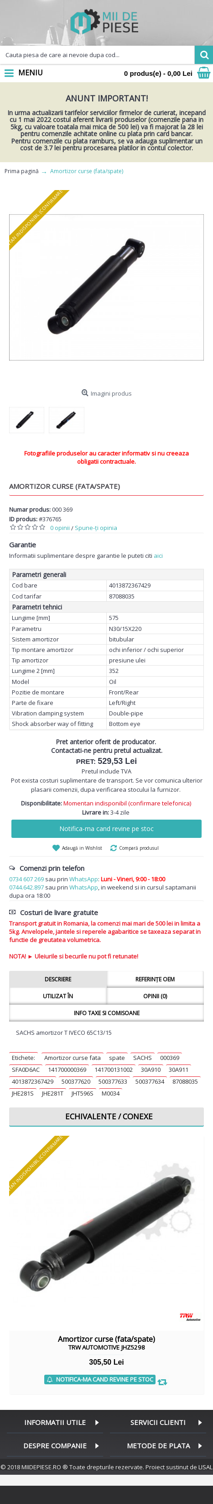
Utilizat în (58, 996)
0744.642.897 (26, 887)
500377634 (149, 1081)
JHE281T (52, 1093)
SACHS (142, 1058)
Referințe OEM (155, 979)
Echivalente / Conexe (109, 1116)
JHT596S (83, 1093)
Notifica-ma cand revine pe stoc (106, 828)
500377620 (76, 1081)
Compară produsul (139, 848)
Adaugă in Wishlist (82, 848)
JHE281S (23, 1093)
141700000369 (67, 1069)
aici (158, 555)
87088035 (185, 1081)
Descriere (58, 979)
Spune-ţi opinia (96, 528)
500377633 (113, 1081)
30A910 (151, 1069)
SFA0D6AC (26, 1069)
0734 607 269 (26, 879)
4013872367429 (32, 1081)
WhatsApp (83, 879)
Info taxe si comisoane (107, 1013)
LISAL (205, 1467)
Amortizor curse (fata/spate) (106, 1343)
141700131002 (113, 1069)
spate (117, 1058)
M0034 (110, 1093)
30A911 (178, 1069)
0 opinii (60, 528)
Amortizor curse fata (72, 1058)
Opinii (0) (155, 996)
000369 (169, 1058)
